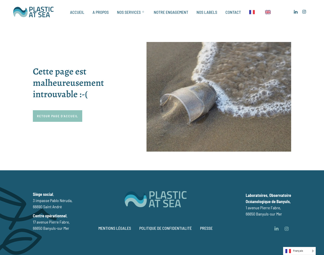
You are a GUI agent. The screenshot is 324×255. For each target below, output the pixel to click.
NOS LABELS (207, 9)
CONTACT (233, 9)
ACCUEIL (77, 9)
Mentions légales (114, 228)
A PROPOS (101, 9)
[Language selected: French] (299, 251)
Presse (206, 228)
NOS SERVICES (130, 9)
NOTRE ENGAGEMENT (171, 9)
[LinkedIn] (295, 10)
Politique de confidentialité (165, 228)
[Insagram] (304, 10)
